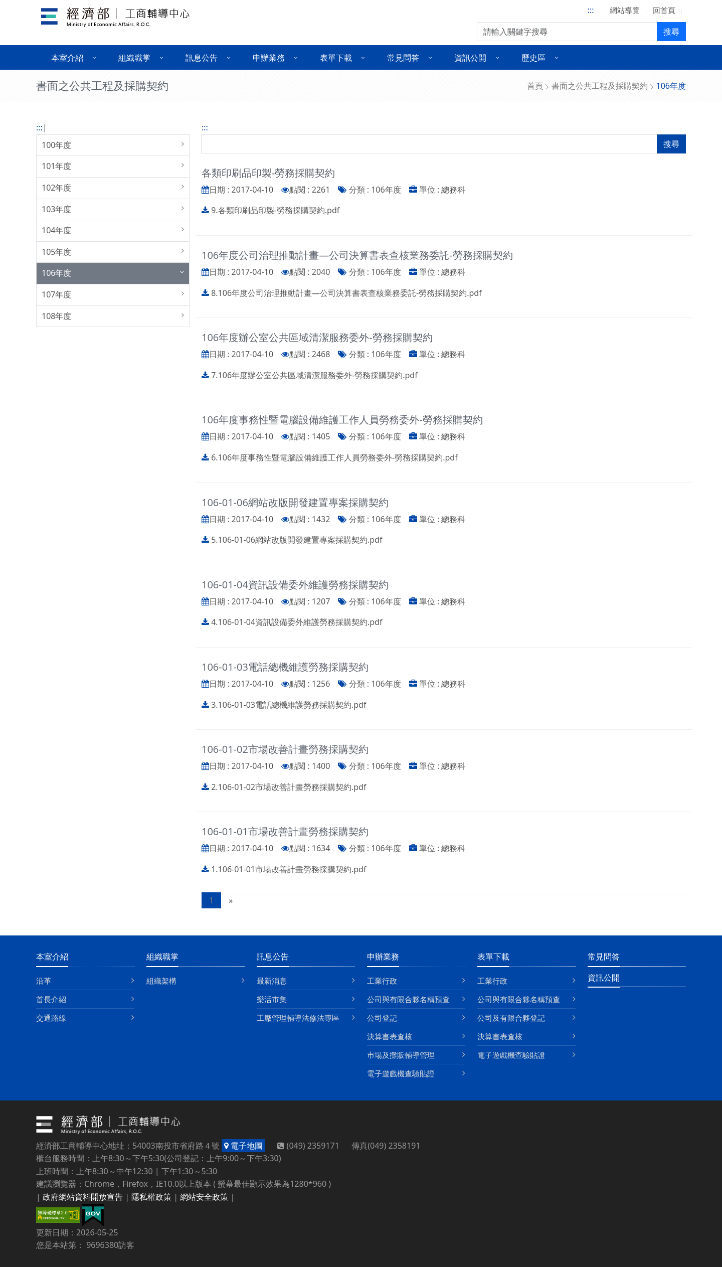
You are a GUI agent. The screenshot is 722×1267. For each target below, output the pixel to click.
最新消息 (272, 981)
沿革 (43, 981)
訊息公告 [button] (202, 57)
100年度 (56, 144)
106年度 (56, 272)
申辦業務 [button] (269, 57)
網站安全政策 (204, 1196)
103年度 (56, 209)
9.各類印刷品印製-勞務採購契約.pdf (275, 210)
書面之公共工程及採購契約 (600, 85)
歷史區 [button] (533, 57)
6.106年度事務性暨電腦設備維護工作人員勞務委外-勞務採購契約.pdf (334, 457)
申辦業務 (383, 956)
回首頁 (664, 10)
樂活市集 (272, 999)
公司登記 (382, 1018)
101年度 (56, 166)
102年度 (56, 187)
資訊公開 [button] (470, 57)
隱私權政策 (151, 1196)
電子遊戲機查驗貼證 (401, 1073)
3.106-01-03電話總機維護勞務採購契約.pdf (288, 704)
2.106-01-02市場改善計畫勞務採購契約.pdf (288, 787)
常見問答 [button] (403, 57)
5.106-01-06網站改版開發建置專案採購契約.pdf (296, 539)
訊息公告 (273, 956)
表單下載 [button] (336, 57)
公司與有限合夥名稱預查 (408, 999)
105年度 (56, 251)
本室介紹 (52, 956)
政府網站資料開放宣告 (83, 1196)
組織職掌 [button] (134, 57)
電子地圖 (243, 1145)
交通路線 (51, 1018)
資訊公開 (604, 977)
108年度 (56, 316)
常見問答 (604, 956)
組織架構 (161, 981)
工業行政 (382, 981)
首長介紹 (51, 999)
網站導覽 (625, 10)
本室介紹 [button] (67, 57)
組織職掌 (162, 956)
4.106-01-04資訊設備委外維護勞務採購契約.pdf (296, 621)
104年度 (56, 230)
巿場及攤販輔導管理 (401, 1055)
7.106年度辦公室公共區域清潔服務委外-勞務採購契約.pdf (314, 375)
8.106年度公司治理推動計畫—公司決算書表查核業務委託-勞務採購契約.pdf (346, 292)
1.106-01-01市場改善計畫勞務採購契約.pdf (288, 869)
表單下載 (493, 956)
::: (591, 10)
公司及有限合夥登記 (511, 1018)
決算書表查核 (389, 1036)
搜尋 (671, 31)
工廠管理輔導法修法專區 (298, 1018)
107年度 (56, 294)
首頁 (535, 85)
